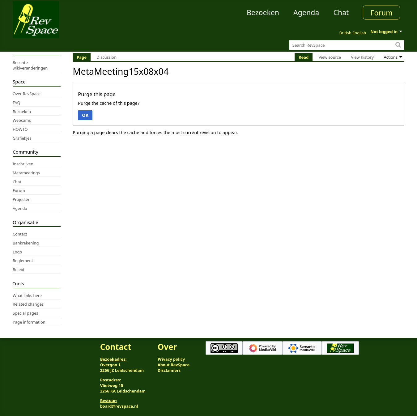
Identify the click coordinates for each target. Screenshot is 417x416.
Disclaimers (169, 370)
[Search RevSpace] (346, 45)
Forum (382, 13)
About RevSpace (174, 364)
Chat (341, 12)
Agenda (306, 12)
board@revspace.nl (119, 406)
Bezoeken (263, 12)
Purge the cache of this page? (108, 103)
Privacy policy (171, 359)
